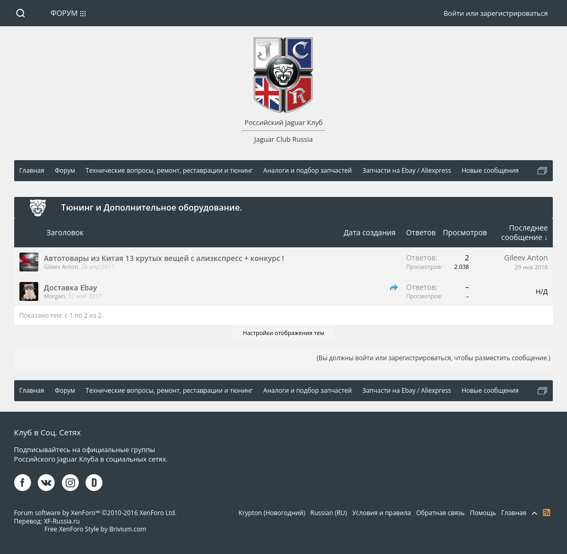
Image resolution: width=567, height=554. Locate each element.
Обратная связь (440, 512)
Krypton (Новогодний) (271, 512)
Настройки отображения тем (283, 333)
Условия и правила (381, 512)
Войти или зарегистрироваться (496, 13)
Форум (64, 13)
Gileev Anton (61, 266)
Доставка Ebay (70, 287)
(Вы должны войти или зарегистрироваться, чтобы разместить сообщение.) (433, 357)
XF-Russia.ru (61, 521)
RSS (546, 512)
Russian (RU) (328, 512)
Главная (514, 512)
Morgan (54, 296)
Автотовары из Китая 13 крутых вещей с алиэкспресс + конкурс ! (164, 258)
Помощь (483, 512)
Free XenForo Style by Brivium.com (95, 529)
